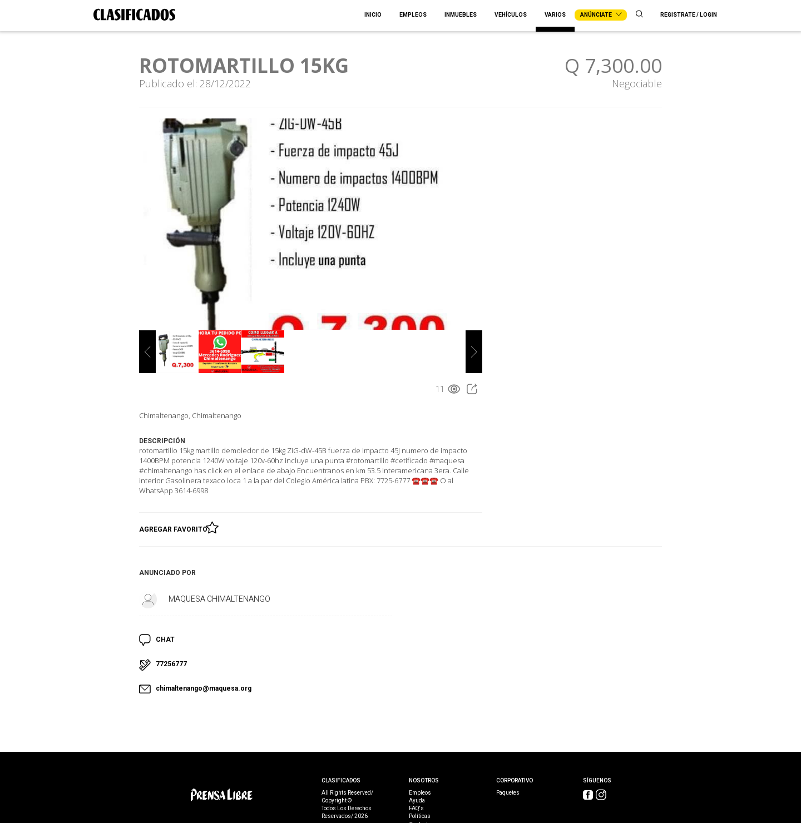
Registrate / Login (688, 15)
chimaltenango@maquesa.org (203, 688)
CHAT (165, 639)
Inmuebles (460, 15)
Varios (555, 15)
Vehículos (511, 15)
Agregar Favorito (175, 527)
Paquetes (508, 793)
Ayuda (417, 801)
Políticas (420, 816)
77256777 (171, 664)
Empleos (413, 15)
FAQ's (416, 808)
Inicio (373, 15)
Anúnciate (600, 15)
